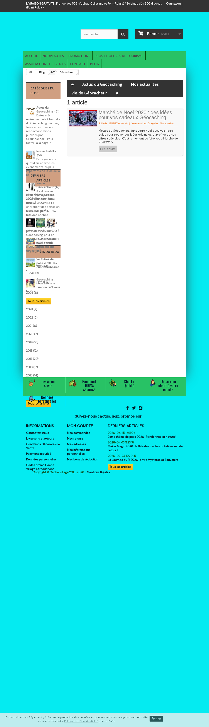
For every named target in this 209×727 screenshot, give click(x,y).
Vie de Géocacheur (89, 93)
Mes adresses (76, 646)
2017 (32, 513)
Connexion (173, 3)
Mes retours (75, 640)
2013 (31, 546)
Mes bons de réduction (82, 661)
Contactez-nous (37, 634)
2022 (31, 472)
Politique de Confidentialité (81, 721)
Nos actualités (145, 84)
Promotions (79, 56)
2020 (32, 488)
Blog (94, 64)
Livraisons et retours (40, 640)
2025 (32, 447)
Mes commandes (78, 634)
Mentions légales (98, 691)
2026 (32, 421)
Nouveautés (53, 56)
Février (36, 436)
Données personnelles (41, 661)
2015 (32, 530)
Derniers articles (126, 627)
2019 (32, 497)
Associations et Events (45, 64)
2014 (31, 538)
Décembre (66, 72)
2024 (32, 455)
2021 (31, 480)
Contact (78, 64)
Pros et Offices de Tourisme (119, 56)
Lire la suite (108, 149)
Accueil (31, 56)
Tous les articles (39, 390)
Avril (34, 427)
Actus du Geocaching (102, 84)
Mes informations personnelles (78, 653)
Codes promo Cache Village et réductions (40, 668)
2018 (32, 505)
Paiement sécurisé (38, 655)
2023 (31, 464)
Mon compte (80, 627)
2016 (32, 522)
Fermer (156, 718)
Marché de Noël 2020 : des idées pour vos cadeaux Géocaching (135, 115)
